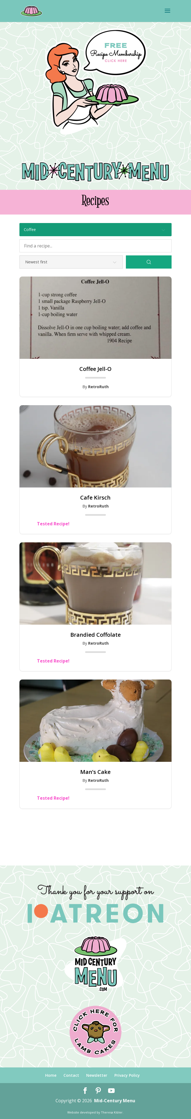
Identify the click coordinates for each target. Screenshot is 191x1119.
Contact (71, 1075)
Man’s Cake (95, 772)
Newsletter (96, 1075)
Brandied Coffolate (95, 634)
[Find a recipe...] (95, 245)
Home (50, 1075)
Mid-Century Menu (114, 1101)
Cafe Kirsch (95, 497)
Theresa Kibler (112, 1112)
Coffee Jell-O (95, 369)
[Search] (149, 262)
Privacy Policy (127, 1075)
